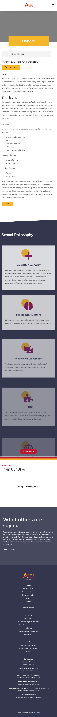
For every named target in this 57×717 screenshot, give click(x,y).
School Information (28, 595)
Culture (28, 598)
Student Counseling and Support (28, 631)
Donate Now (10, 67)
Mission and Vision (28, 592)
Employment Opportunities (28, 648)
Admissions (28, 618)
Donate (7, 204)
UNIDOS (28, 601)
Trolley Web (36, 712)
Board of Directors (28, 608)
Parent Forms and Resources (28, 625)
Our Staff (28, 604)
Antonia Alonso (28, 589)
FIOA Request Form (28, 634)
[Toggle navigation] (6, 54)
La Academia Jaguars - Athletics (28, 622)
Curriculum (28, 628)
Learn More (28, 451)
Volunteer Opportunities (28, 645)
